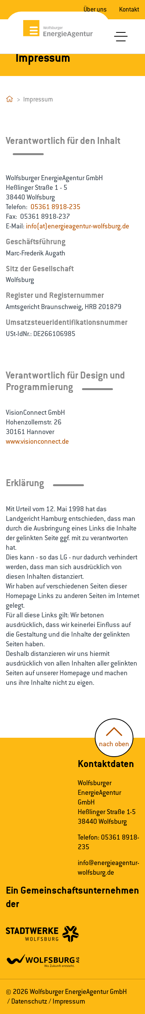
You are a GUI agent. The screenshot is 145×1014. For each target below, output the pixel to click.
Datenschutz (29, 1001)
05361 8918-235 (55, 207)
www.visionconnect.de (37, 441)
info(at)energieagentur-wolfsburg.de (77, 226)
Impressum (69, 1001)
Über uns (95, 9)
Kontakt (129, 9)
